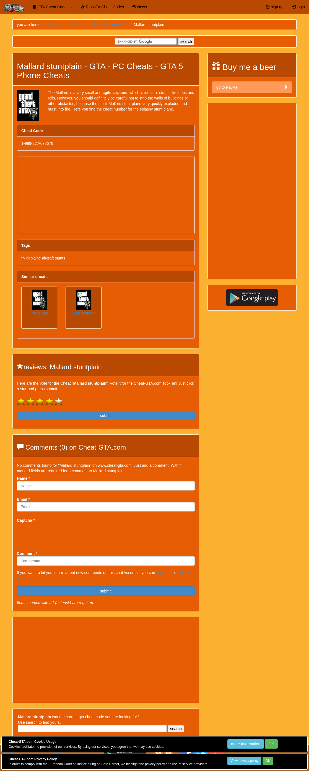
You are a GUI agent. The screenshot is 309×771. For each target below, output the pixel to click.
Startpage (49, 24)
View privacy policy (244, 761)
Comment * (27, 553)
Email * (23, 499)
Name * (23, 478)
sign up (274, 7)
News (139, 7)
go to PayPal (252, 87)
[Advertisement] (105, 195)
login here (164, 572)
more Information (245, 744)
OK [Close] (271, 744)
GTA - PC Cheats (76, 24)
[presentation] (59, 534)
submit (105, 415)
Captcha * (26, 520)
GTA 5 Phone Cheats (112, 24)
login (298, 7)
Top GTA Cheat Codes (102, 7)
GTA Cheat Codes (52, 7)
